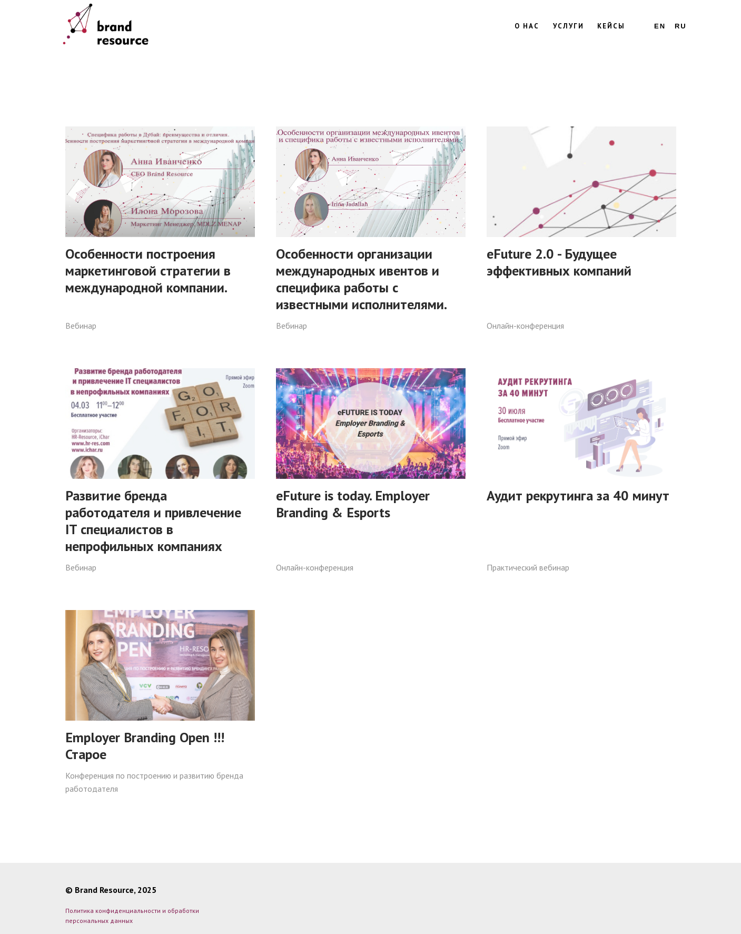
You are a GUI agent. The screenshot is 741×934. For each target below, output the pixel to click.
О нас (527, 26)
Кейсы (611, 26)
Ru (681, 26)
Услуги (568, 26)
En (660, 26)
